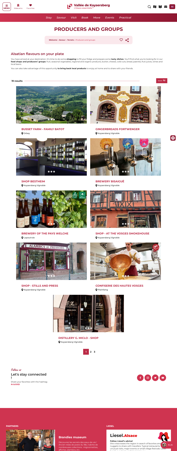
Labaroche (94, 383)
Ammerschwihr (64, 383)
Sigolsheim (94, 393)
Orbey (92, 390)
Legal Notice (157, 441)
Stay (49, 17)
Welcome (53, 40)
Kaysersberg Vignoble (67, 390)
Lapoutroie (94, 385)
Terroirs (70, 40)
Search (159, 81)
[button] (67, 345)
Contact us (109, 441)
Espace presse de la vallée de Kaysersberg (132, 441)
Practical (125, 17)
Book (84, 17)
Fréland (60, 385)
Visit (74, 17)
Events (109, 17)
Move (96, 17)
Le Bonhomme (96, 388)
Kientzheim (62, 393)
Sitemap (167, 441)
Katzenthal (62, 388)
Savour (61, 17)
